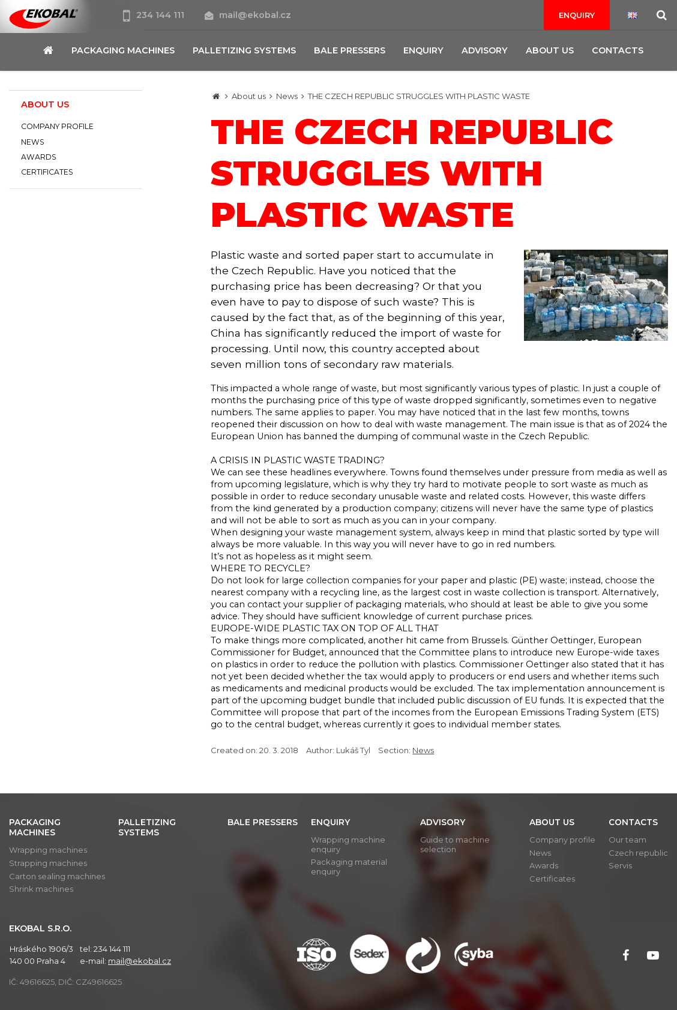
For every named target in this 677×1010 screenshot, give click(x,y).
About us (249, 96)
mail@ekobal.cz (248, 15)
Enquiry (577, 15)
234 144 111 (155, 15)
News (287, 96)
